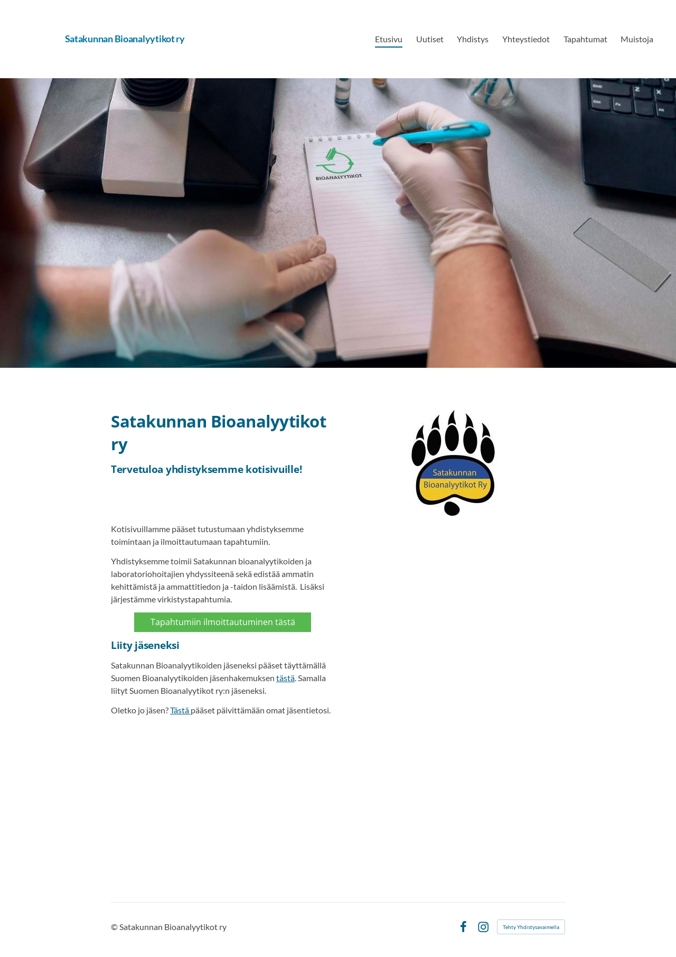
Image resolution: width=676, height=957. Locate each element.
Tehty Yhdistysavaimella (531, 927)
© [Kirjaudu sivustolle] (115, 927)
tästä (285, 678)
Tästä (180, 710)
